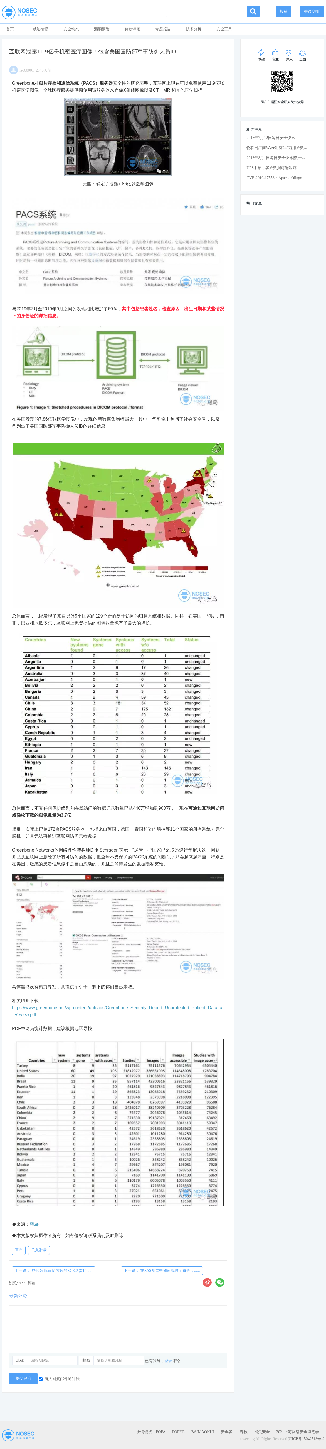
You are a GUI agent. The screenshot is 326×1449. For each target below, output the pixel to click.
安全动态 (71, 29)
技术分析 (193, 29)
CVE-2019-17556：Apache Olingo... (275, 178)
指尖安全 (262, 1432)
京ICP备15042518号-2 (306, 1439)
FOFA (161, 1432)
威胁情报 (40, 29)
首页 (10, 29)
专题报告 (163, 29)
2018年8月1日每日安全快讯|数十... (275, 158)
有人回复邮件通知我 (59, 1379)
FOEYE (178, 1432)
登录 (168, 1361)
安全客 (226, 1432)
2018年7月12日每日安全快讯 (270, 138)
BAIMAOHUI (202, 1432)
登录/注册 (312, 11)
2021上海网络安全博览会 (297, 1432)
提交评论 (23, 1378)
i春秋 (243, 1432)
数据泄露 (132, 29)
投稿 (284, 11)
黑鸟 (34, 1224)
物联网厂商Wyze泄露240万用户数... (276, 148)
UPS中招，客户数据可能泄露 (271, 168)
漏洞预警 (102, 29)
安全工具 (224, 29)
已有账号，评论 (162, 1361)
